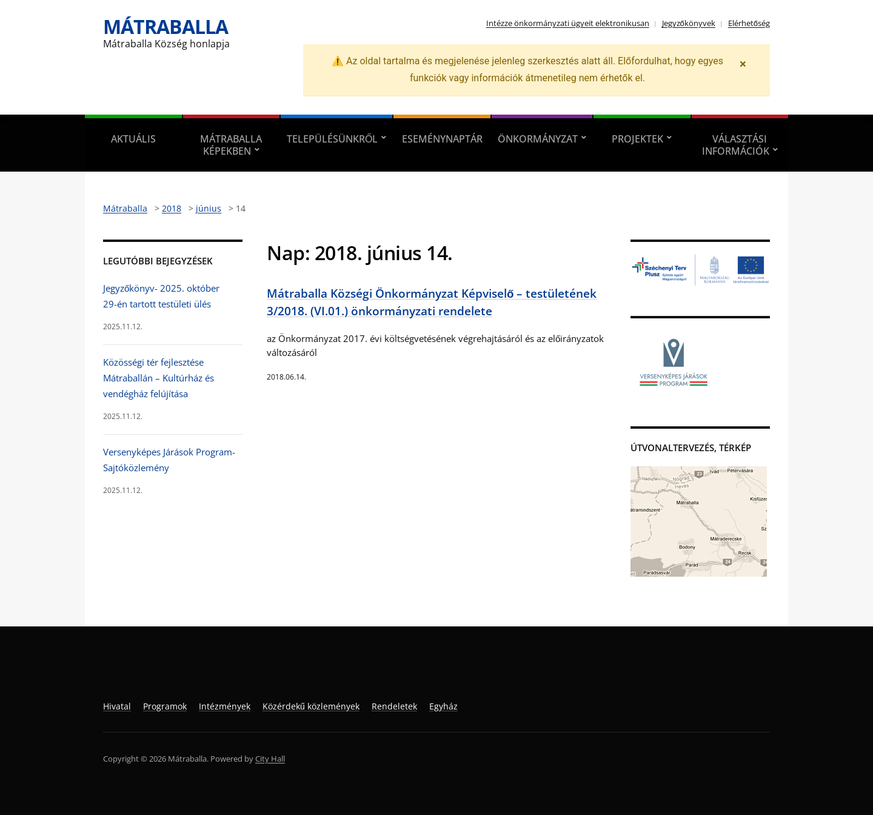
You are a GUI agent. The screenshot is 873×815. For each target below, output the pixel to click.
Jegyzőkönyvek (688, 23)
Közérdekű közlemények (311, 706)
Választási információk (735, 145)
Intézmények (224, 706)
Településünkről (332, 139)
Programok (165, 706)
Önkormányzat (538, 139)
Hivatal (117, 706)
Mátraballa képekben (231, 145)
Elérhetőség (749, 23)
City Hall (270, 758)
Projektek (637, 139)
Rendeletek (394, 706)
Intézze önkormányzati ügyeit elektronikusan (567, 23)
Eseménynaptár (442, 139)
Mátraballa (165, 26)
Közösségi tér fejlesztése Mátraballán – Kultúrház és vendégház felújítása (158, 378)
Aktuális (133, 139)
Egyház (443, 706)
